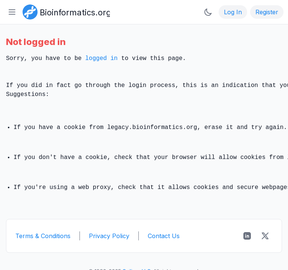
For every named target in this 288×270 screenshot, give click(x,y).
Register (266, 12)
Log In (233, 12)
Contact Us (164, 236)
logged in (101, 58)
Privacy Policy (109, 236)
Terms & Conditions (42, 236)
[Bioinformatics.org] (65, 11)
